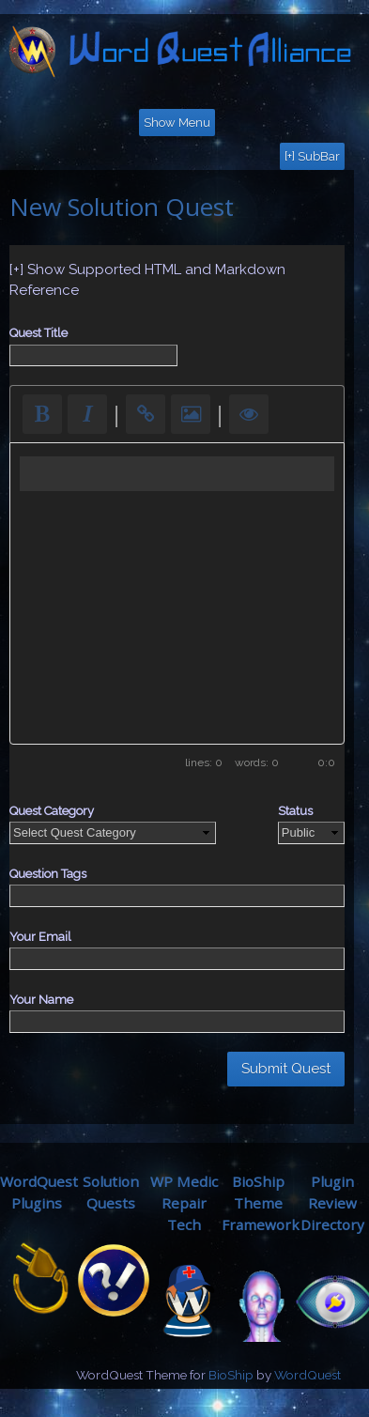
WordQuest (307, 1374)
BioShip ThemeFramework (261, 1203)
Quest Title (38, 333)
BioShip (231, 1374)
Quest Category (51, 811)
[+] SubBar (312, 156)
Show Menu (177, 123)
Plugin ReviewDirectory (332, 1203)
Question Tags (47, 874)
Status (295, 811)
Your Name (41, 1000)
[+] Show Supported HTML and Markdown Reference (147, 280)
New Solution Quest (121, 206)
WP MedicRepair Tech (184, 1203)
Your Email (40, 937)
